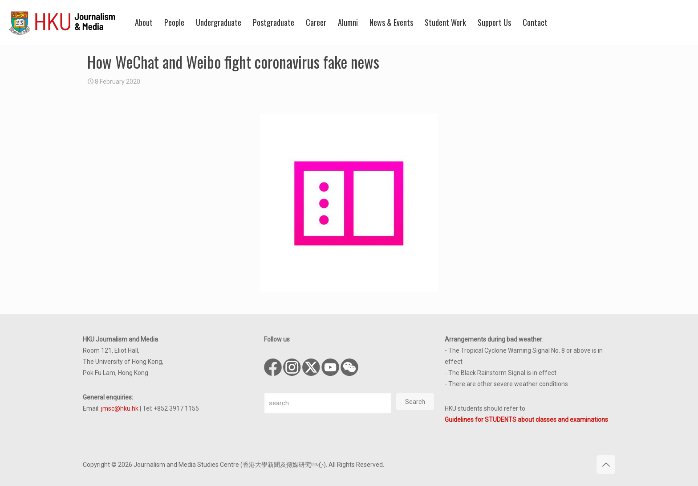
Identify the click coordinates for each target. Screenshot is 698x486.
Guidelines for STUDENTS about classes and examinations (526, 419)
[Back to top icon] (606, 464)
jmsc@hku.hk (119, 408)
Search (415, 401)
